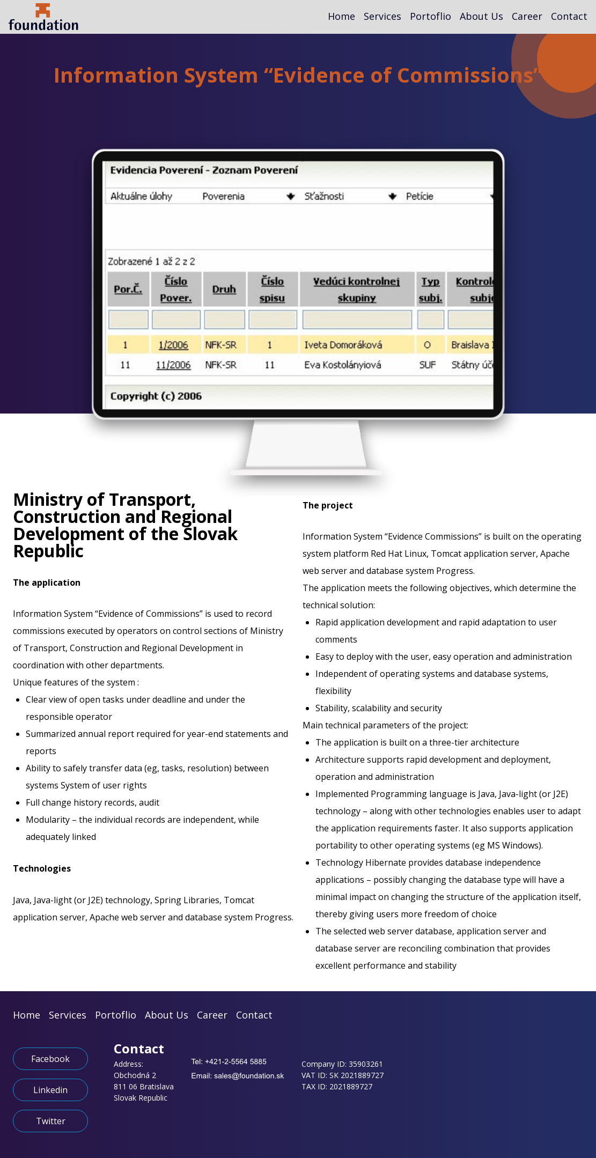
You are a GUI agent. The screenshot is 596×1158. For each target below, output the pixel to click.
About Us (481, 16)
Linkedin (50, 1090)
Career (527, 16)
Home (341, 16)
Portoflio (430, 16)
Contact (569, 16)
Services (382, 16)
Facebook (50, 1059)
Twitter (50, 1121)
